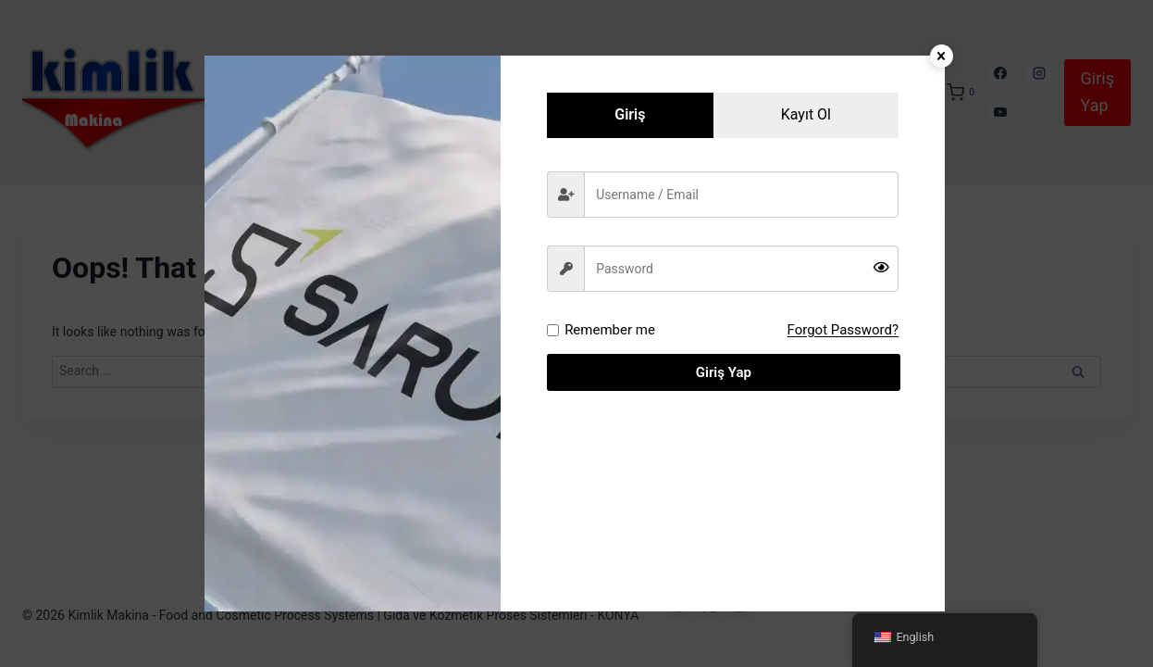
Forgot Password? (843, 329)
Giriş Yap (722, 372)
